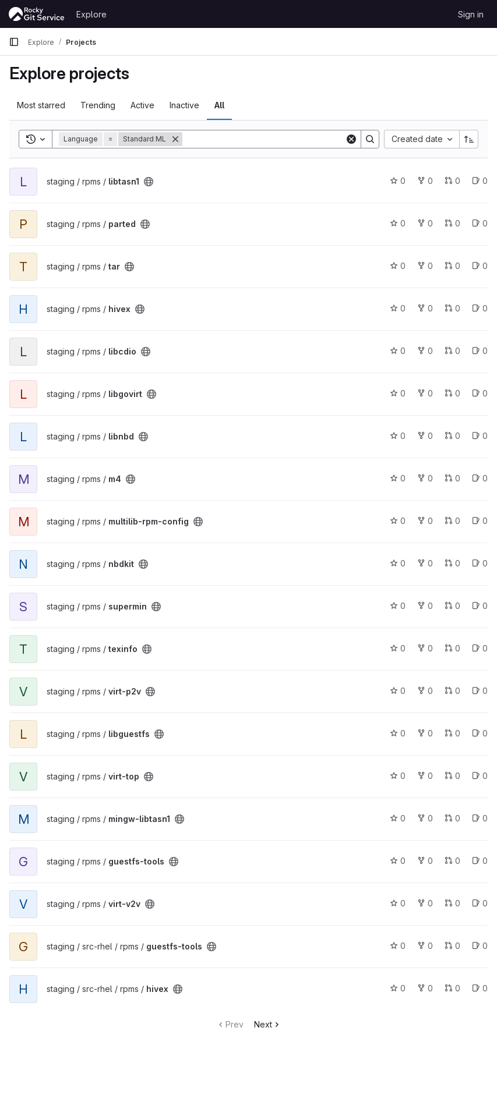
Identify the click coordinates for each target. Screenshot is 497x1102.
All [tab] (219, 105)
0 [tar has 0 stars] (398, 266)
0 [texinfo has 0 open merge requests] (452, 648)
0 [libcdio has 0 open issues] (480, 351)
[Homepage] (36, 14)
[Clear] (351, 139)
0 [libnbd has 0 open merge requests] (452, 436)
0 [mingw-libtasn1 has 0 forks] (425, 818)
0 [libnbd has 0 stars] (398, 436)
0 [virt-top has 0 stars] (398, 776)
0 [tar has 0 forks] (425, 266)
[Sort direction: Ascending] (469, 139)
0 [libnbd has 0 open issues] (480, 436)
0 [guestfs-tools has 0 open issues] (480, 861)
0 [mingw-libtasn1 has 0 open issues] (480, 818)
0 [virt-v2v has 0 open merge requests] (452, 903)
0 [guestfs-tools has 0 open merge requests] (452, 861)
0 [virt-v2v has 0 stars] (398, 903)
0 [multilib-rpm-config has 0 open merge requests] (452, 521)
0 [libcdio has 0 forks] (425, 351)
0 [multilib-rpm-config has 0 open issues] (480, 521)
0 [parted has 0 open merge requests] (452, 223)
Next (267, 1024)
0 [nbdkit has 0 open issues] (480, 563)
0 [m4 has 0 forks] (425, 478)
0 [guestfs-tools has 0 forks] (425, 861)
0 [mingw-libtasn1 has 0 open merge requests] (452, 818)
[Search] (264, 139)
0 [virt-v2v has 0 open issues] (480, 903)
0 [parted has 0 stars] (398, 223)
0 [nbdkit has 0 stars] (398, 563)
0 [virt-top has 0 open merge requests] (452, 776)
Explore (91, 14)
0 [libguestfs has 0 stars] (398, 733)
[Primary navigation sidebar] (14, 42)
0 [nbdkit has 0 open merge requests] (452, 563)
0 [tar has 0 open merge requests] (452, 266)
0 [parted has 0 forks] (425, 223)
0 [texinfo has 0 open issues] (480, 648)
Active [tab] (142, 105)
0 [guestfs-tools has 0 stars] (398, 861)
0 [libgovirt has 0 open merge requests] (452, 393)
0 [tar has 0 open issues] (480, 266)
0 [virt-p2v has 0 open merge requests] (452, 691)
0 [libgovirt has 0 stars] (398, 393)
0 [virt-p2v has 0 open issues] (480, 691)
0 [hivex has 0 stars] (398, 308)
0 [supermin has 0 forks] (425, 606)
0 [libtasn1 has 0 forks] (425, 181)
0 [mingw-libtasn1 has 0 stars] (398, 818)
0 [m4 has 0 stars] (398, 478)
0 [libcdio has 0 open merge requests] (452, 351)
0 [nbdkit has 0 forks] (425, 563)
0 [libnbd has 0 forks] (425, 436)
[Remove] (175, 139)
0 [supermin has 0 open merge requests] (452, 606)
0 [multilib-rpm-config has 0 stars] (398, 521)
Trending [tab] (97, 105)
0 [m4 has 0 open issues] (480, 478)
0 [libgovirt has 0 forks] (425, 393)
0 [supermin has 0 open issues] (480, 606)
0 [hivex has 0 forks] (425, 308)
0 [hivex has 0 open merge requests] (452, 308)
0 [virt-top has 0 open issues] (480, 776)
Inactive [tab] (184, 105)
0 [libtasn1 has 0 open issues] (480, 181)
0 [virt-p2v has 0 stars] (398, 691)
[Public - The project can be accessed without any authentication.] (148, 181)
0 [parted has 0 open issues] (480, 223)
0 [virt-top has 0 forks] (425, 776)
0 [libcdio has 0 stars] (398, 351)
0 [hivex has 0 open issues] (480, 308)
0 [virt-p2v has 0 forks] (425, 691)
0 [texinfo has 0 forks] (425, 648)
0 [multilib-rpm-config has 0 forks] (425, 521)
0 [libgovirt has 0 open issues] (480, 393)
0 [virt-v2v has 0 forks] (425, 903)
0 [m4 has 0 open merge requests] (452, 478)
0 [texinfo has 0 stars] (398, 648)
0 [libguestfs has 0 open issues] (480, 733)
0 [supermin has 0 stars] (398, 606)
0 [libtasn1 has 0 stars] (398, 181)
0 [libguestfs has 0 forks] (425, 733)
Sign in (471, 14)
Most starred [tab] (41, 105)
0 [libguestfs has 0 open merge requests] (452, 733)
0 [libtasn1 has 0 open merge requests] (452, 181)
